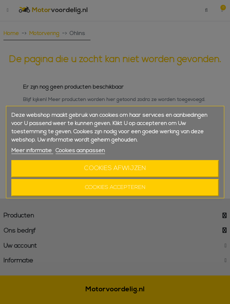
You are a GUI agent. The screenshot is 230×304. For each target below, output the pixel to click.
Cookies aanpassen (80, 151)
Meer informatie (32, 151)
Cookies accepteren (115, 187)
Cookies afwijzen (115, 168)
